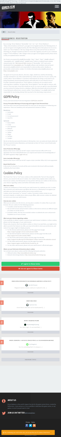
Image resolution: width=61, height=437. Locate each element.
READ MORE (30, 292)
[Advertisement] (30, 379)
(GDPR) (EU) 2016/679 (37, 100)
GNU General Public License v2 (24, 63)
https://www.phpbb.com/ (11, 71)
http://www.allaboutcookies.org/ (26, 253)
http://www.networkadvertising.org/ (35, 255)
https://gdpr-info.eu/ (22, 154)
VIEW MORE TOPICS (30, 359)
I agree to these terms (30, 264)
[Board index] (3, 32)
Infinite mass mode (31, 301)
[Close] (52, 432)
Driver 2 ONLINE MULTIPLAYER (31, 320)
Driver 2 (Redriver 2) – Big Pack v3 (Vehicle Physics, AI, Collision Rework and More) (31, 340)
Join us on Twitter (21, 412)
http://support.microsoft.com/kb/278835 (19, 235)
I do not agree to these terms (30, 268)
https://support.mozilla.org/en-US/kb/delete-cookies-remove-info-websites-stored (31, 239)
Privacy (28, 422)
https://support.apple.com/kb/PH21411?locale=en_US (22, 243)
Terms (33, 422)
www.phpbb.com (19, 65)
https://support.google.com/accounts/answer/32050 (22, 232)
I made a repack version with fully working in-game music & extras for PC (31, 281)
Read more (46, 432)
